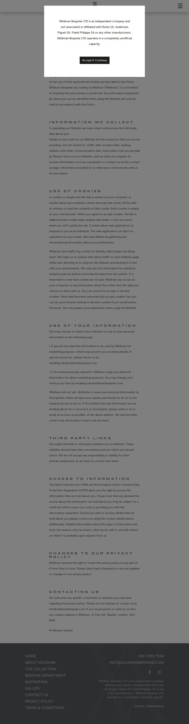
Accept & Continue (94, 60)
